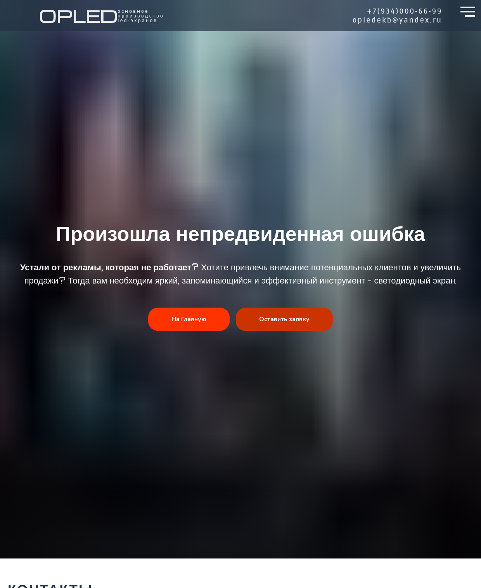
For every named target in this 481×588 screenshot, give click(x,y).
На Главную (188, 319)
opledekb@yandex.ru (397, 20)
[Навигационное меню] (467, 12)
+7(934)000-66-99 (404, 11)
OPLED (78, 15)
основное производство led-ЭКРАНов (141, 16)
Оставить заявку (284, 319)
